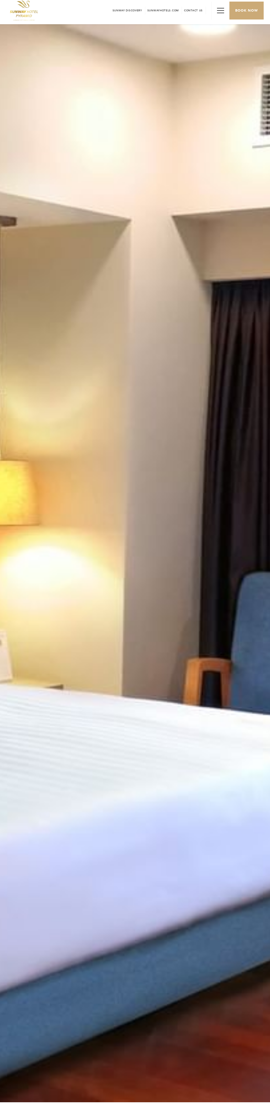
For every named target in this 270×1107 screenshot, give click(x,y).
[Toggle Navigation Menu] (220, 10)
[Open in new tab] (163, 10)
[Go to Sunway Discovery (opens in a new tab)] (127, 10)
